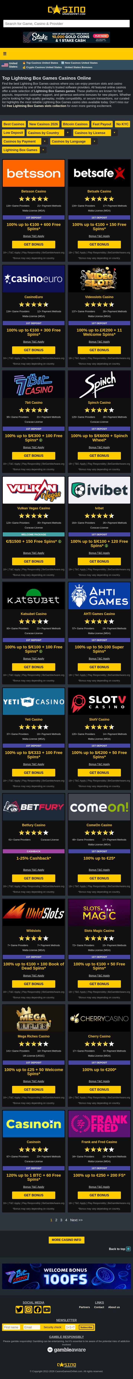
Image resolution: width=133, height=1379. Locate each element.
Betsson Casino (33, 191)
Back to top (117, 1249)
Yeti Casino (34, 719)
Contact (99, 1307)
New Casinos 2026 (43, 124)
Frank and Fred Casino (99, 1142)
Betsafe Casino (99, 191)
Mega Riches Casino (34, 1036)
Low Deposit (13, 133)
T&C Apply (14, 252)
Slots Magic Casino (99, 930)
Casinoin (34, 1142)
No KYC (122, 124)
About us (114, 1307)
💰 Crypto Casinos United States (42, 67)
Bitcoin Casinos (75, 124)
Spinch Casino (99, 402)
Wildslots (33, 930)
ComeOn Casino (99, 825)
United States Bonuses (78, 67)
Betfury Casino (33, 825)
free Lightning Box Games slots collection (36, 105)
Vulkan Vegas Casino (33, 508)
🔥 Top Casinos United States (40, 62)
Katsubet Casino (34, 614)
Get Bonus (34, 244)
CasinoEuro (34, 297)
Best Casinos (14, 124)
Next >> (76, 1220)
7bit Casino (34, 402)
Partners (84, 1307)
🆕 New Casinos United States (79, 62)
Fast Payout (102, 124)
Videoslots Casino (99, 297)
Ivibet (99, 508)
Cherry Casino (99, 1036)
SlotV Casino (99, 719)
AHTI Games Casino (99, 614)
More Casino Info (66, 1239)
